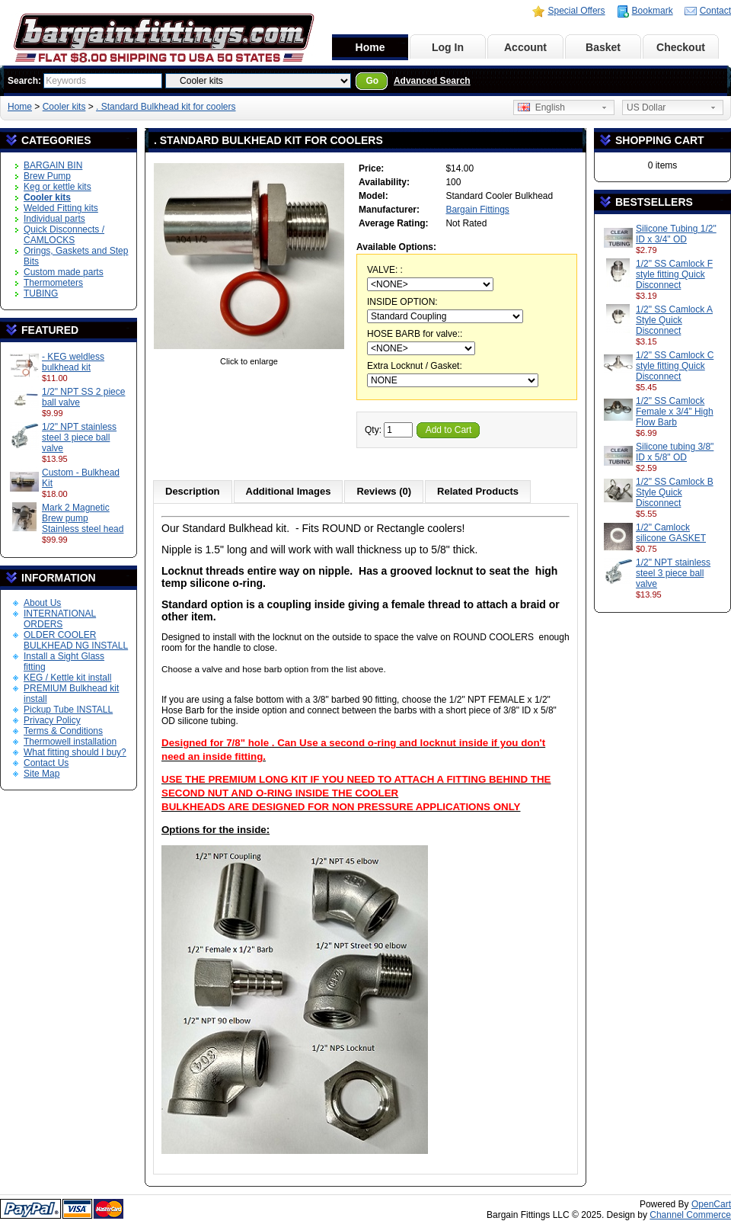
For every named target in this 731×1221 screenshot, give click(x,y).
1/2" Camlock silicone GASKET (671, 532)
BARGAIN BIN (53, 165)
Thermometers (53, 282)
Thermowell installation (70, 741)
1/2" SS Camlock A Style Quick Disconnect (674, 320)
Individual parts (54, 218)
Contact (715, 10)
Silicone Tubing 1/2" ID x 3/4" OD (676, 234)
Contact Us (46, 763)
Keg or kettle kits (57, 186)
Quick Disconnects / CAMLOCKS (64, 234)
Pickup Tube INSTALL (68, 709)
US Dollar (646, 107)
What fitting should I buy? (75, 752)
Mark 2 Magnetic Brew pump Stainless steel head (82, 518)
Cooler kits (64, 106)
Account (525, 47)
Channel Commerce (690, 1215)
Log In (448, 47)
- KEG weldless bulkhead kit (73, 362)
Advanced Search (432, 80)
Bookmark (652, 10)
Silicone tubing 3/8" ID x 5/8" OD (674, 452)
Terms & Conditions (63, 731)
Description (192, 491)
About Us (42, 603)
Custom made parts (64, 272)
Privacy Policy (52, 720)
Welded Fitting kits (61, 208)
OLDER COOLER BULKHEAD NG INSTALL (76, 640)
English (541, 107)
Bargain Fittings (477, 209)
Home (370, 47)
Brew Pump (47, 176)
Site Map (41, 773)
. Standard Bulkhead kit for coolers (165, 106)
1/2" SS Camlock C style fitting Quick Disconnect (674, 366)
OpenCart (711, 1204)
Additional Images (288, 491)
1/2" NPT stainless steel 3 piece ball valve (79, 437)
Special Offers (576, 10)
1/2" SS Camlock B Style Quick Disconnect (674, 492)
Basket (603, 47)
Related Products (478, 491)
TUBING (41, 293)
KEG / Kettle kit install (67, 677)
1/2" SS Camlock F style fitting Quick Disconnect (674, 274)
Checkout (680, 47)
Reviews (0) (383, 491)
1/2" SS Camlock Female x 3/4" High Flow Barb (674, 412)
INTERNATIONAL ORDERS (60, 619)
